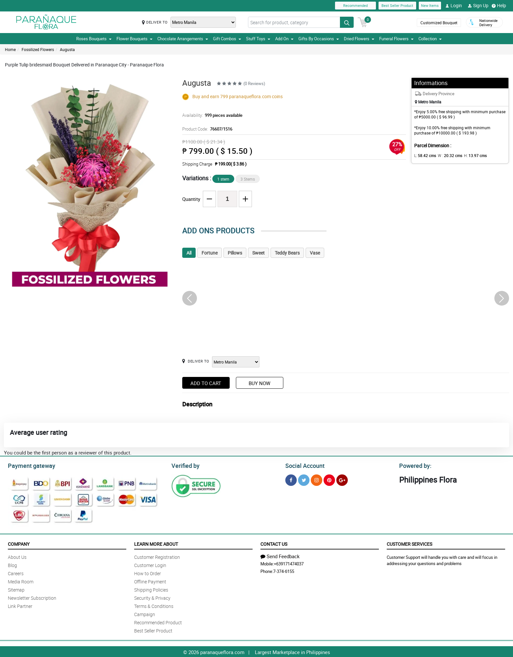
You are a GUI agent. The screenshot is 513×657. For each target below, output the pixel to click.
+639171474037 (289, 563)
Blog (12, 564)
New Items (430, 5)
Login (453, 5)
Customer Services (409, 543)
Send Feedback (280, 555)
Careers (16, 572)
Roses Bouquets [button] (94, 39)
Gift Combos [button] (227, 39)
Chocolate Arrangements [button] (182, 39)
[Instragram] (316, 479)
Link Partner (20, 605)
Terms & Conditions (153, 605)
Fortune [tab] (210, 253)
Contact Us (273, 543)
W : (447, 155)
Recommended (355, 5)
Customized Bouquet (438, 22)
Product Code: (206, 129)
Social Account (303, 465)
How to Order (147, 572)
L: (424, 155)
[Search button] (347, 22)
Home (10, 49)
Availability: (210, 115)
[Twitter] (304, 479)
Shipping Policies (151, 589)
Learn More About (156, 543)
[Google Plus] (342, 479)
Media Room (20, 580)
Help (499, 5)
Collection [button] (430, 39)
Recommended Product (158, 621)
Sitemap (16, 589)
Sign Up (478, 5)
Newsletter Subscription (32, 597)
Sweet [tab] (258, 253)
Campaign (144, 613)
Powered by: (414, 465)
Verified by (184, 465)
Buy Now (259, 383)
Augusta (67, 49)
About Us (17, 556)
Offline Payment (150, 580)
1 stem (223, 179)
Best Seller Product (397, 5)
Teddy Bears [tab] (287, 253)
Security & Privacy (152, 597)
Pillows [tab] (235, 253)
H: (470, 155)
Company (18, 543)
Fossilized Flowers (38, 49)
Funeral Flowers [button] (396, 39)
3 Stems (247, 179)
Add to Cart (205, 383)
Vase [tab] (315, 253)
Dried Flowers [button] (359, 39)
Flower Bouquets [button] (134, 39)
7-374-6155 (283, 570)
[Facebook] (291, 479)
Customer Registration (157, 556)
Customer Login (150, 564)
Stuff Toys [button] (258, 39)
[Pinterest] (329, 479)
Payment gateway (28, 465)
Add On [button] (284, 39)
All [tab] (188, 253)
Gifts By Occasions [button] (318, 39)
